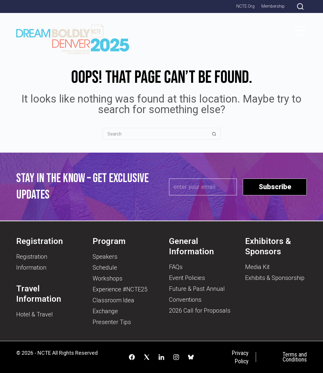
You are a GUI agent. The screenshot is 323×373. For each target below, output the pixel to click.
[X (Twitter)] (147, 357)
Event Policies (187, 277)
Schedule (105, 267)
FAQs (176, 266)
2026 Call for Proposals (199, 310)
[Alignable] (191, 357)
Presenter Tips (112, 322)
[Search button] (214, 134)
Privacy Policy (240, 357)
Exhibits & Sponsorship (274, 277)
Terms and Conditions (295, 357)
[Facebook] (132, 357)
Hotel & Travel (34, 314)
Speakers (105, 256)
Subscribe (275, 187)
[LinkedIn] (161, 357)
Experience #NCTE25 (120, 289)
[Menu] (300, 30)
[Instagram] (176, 357)
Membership (273, 6)
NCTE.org (245, 6)
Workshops (107, 278)
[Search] (300, 6)
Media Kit (257, 266)
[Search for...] (155, 134)
